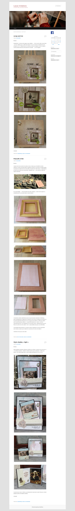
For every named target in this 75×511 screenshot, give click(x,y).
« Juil (53, 44)
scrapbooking (19, 153)
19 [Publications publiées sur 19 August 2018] (60, 41)
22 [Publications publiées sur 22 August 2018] (54, 42)
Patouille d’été (19, 159)
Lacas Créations (20, 6)
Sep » (59, 44)
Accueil (15, 28)
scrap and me (18, 36)
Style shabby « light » (21, 342)
